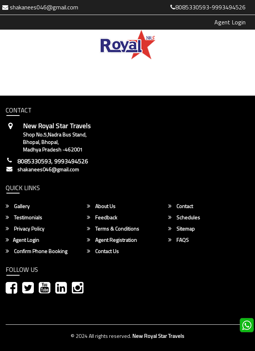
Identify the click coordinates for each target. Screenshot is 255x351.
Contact (180, 206)
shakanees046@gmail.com (48, 169)
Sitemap (181, 228)
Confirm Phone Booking (36, 251)
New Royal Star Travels (158, 336)
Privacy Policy (25, 228)
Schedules (184, 217)
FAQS (178, 240)
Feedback (102, 217)
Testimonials (24, 217)
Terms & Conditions (113, 228)
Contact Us (103, 251)
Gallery (18, 206)
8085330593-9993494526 (208, 7)
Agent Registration (112, 240)
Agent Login (230, 22)
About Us (101, 206)
